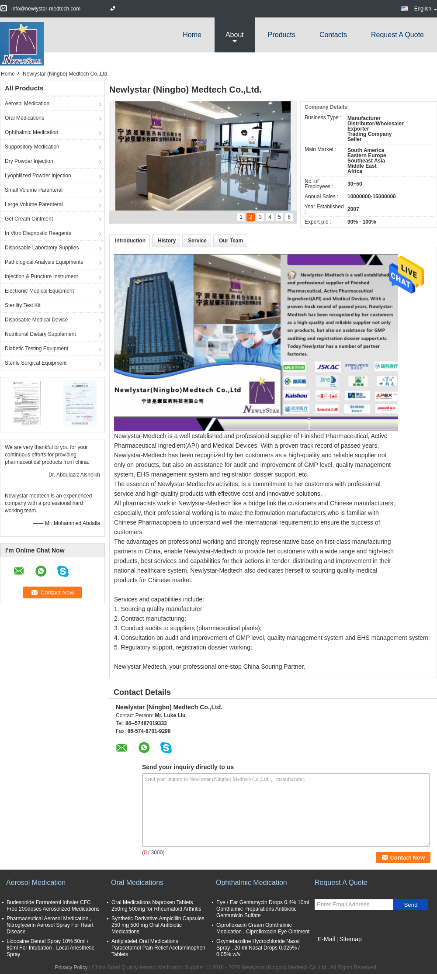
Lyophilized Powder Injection (38, 176)
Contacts (333, 34)
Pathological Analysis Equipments (44, 262)
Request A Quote (397, 34)
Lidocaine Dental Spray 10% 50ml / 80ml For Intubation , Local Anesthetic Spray (50, 947)
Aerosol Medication (27, 103)
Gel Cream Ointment (29, 219)
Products (281, 34)
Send (410, 904)
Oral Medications (24, 118)
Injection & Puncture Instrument (41, 276)
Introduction (130, 241)
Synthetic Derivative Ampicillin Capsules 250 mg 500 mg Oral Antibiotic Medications (158, 925)
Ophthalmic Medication (31, 132)
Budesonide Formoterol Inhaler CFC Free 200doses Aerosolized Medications (53, 905)
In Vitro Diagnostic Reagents (38, 233)
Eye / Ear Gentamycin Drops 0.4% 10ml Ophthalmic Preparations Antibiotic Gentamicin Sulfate (262, 909)
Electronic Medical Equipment (39, 291)
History (167, 241)
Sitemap (350, 939)
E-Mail (326, 939)
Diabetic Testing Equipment (36, 348)
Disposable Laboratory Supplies (42, 248)
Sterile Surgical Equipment (35, 363)
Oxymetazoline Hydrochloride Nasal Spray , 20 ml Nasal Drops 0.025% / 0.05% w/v (258, 947)
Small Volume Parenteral (33, 190)
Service (197, 241)
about (234, 34)
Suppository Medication (32, 147)
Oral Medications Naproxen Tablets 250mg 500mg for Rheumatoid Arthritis (156, 905)
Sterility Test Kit (23, 305)
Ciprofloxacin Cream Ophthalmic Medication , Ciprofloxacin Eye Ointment (262, 928)
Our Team (231, 241)
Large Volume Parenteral (34, 204)
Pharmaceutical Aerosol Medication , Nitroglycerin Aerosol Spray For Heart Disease (50, 925)
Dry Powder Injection (29, 161)
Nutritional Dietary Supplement (40, 334)
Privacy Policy (71, 967)
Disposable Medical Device (36, 320)
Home (192, 34)
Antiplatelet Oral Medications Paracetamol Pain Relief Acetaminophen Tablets (158, 947)
